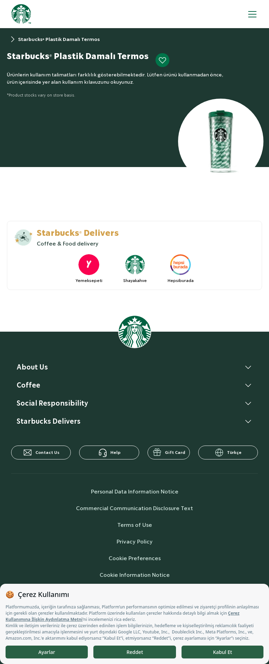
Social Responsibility (52, 403)
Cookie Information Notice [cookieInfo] (135, 575)
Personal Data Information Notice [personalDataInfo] (134, 491)
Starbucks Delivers (49, 421)
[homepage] (21, 14)
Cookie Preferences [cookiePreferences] (135, 558)
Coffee (28, 385)
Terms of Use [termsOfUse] (134, 525)
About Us (32, 367)
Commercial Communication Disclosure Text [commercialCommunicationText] (134, 508)
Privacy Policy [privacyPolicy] (135, 541)
